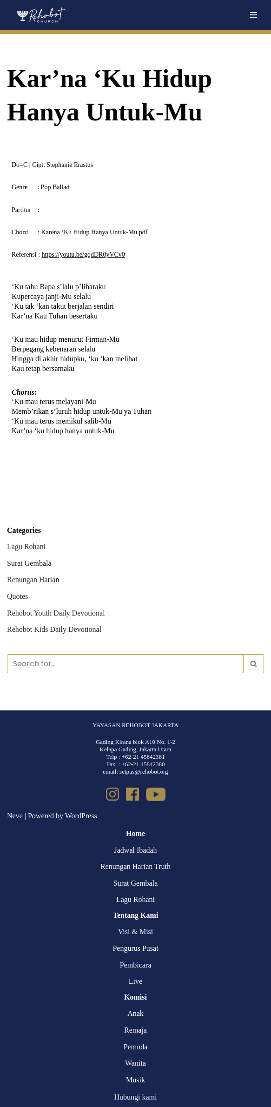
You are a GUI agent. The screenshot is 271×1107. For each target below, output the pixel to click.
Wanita (135, 1063)
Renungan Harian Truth (135, 866)
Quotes (17, 596)
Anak (135, 1013)
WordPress (81, 816)
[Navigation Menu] (253, 14)
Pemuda (136, 1047)
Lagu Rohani (26, 546)
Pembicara (136, 965)
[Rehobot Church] (40, 15)
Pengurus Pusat (135, 948)
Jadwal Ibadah (135, 850)
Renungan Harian (33, 579)
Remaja (135, 1030)
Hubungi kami (135, 1097)
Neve (15, 816)
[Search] (125, 663)
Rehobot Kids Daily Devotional (54, 629)
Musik (135, 1080)
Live (135, 981)
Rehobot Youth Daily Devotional (56, 613)
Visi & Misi (135, 931)
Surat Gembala (29, 563)
